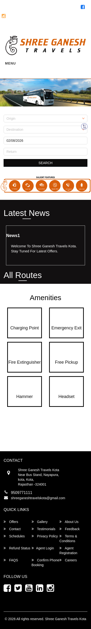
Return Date (13, 146)
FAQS (11, 560)
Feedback (69, 529)
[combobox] (45, 118)
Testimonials (44, 529)
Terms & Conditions (68, 538)
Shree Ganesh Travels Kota (65, 619)
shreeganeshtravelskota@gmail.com (38, 498)
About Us (69, 522)
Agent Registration (68, 27)
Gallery (40, 522)
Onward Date (13, 135)
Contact (12, 529)
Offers (11, 522)
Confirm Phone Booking (45, 562)
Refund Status (17, 548)
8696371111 (72, 17)
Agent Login (35, 27)
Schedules (14, 536)
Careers (68, 560)
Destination (12, 124)
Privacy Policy (45, 536)
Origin (8, 113)
